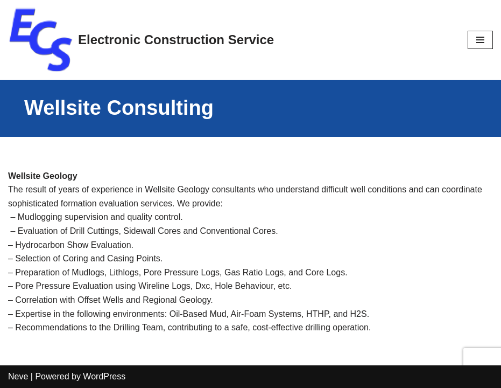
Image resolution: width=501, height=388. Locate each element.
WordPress (104, 376)
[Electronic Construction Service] (141, 40)
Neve (18, 376)
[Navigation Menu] (480, 40)
